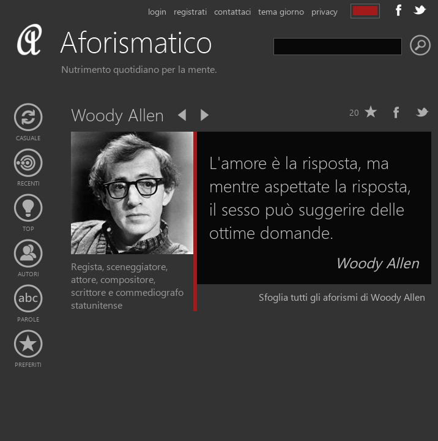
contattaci (232, 11)
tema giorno (281, 11)
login (157, 11)
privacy (324, 11)
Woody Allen (377, 262)
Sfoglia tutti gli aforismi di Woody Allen (342, 296)
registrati (190, 11)
